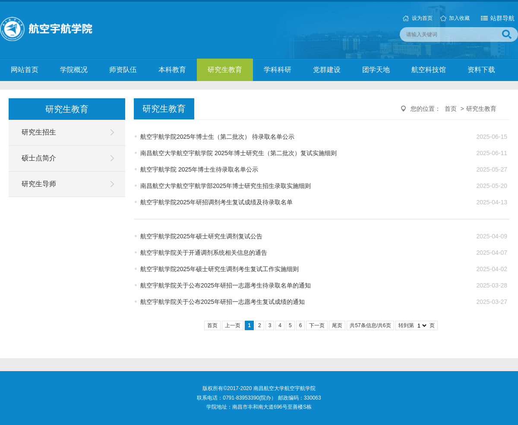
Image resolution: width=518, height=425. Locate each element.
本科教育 (172, 69)
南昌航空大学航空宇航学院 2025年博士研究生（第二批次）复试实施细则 (238, 153)
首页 (451, 108)
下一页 (317, 325)
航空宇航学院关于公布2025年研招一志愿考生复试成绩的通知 (222, 301)
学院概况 (74, 69)
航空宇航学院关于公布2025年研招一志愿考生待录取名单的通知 (225, 285)
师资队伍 (123, 69)
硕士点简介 (39, 158)
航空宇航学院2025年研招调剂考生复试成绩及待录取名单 (216, 202)
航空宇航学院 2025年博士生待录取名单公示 (199, 169)
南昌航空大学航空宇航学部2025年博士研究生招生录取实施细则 (225, 185)
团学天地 (376, 69)
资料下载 (481, 69)
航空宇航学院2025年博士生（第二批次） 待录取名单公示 (217, 136)
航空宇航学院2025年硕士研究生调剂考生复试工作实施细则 (219, 269)
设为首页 (422, 18)
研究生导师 (39, 184)
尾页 (337, 325)
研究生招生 (39, 132)
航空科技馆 (428, 69)
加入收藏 (459, 18)
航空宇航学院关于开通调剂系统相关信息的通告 (203, 252)
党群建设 (327, 69)
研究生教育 (225, 69)
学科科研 (277, 69)
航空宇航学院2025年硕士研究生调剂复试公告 (201, 236)
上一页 (232, 325)
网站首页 (24, 69)
